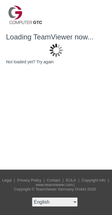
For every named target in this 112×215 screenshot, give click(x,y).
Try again (45, 61)
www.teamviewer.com (54, 184)
